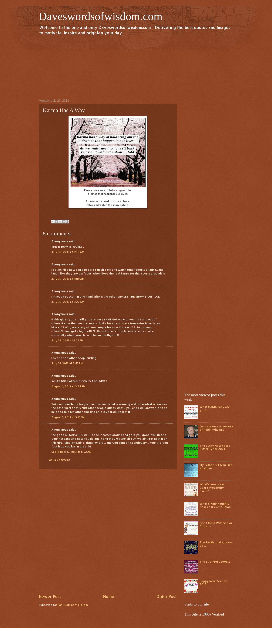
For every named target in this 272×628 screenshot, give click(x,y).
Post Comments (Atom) (73, 605)
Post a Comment (59, 460)
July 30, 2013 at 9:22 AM (67, 302)
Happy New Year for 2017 (214, 582)
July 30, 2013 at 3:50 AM (67, 252)
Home (108, 596)
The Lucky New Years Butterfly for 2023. (215, 447)
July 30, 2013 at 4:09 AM (67, 279)
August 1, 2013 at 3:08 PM (68, 386)
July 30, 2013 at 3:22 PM (67, 340)
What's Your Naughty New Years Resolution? (216, 505)
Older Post (166, 596)
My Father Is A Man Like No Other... (216, 466)
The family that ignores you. (216, 543)
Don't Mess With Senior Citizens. (216, 524)
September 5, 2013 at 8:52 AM (71, 452)
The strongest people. (215, 561)
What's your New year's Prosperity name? (212, 487)
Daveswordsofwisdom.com (101, 16)
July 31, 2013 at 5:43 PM (67, 363)
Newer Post (50, 596)
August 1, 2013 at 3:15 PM (68, 417)
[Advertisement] (136, 66)
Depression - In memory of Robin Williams (216, 428)
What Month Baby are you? (215, 408)
